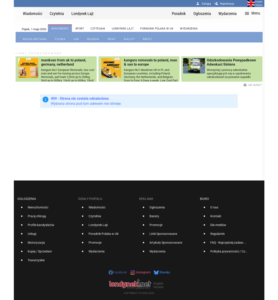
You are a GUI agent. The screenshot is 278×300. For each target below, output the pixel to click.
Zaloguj (203, 3)
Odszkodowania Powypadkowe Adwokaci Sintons (231, 62)
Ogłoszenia (26, 199)
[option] (46, 209)
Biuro (204, 199)
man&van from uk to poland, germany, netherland (63, 62)
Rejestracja (224, 3)
